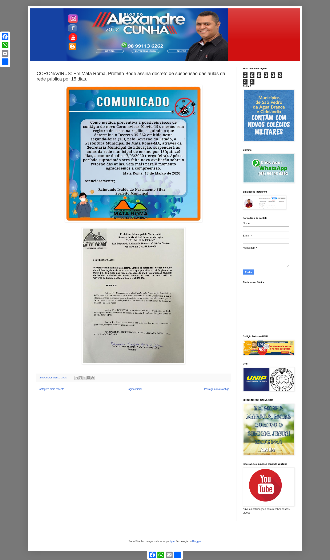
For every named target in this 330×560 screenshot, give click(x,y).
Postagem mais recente (51, 389)
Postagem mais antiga (216, 389)
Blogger (196, 541)
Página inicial (134, 389)
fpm (172, 541)
